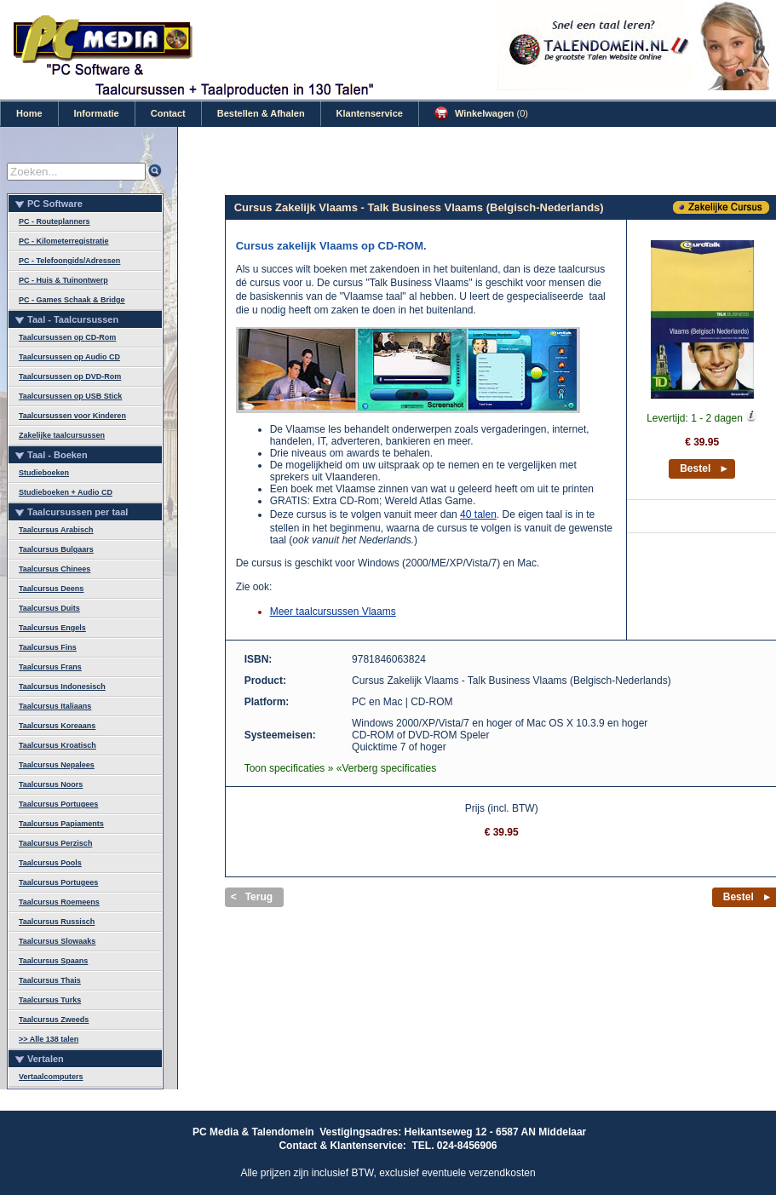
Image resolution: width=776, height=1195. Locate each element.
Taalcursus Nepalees (57, 765)
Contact (168, 113)
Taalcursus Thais (50, 980)
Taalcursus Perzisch (55, 843)
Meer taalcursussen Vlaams (333, 612)
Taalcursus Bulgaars (56, 549)
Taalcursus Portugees (58, 804)
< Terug (252, 897)
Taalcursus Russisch (57, 921)
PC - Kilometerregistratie (64, 241)
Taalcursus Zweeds (54, 1019)
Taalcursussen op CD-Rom (67, 337)
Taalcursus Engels (52, 627)
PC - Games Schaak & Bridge (72, 300)
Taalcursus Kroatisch (57, 745)
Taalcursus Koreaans (57, 725)
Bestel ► (704, 468)
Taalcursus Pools (50, 863)
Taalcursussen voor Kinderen (72, 415)
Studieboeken (44, 472)
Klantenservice (369, 113)
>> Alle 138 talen (48, 1039)
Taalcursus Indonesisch (62, 686)
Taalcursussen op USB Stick (70, 396)
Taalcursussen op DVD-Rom (70, 376)
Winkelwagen (481, 113)
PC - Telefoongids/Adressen (69, 260)
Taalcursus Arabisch (56, 530)
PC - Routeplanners (54, 221)
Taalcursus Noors (51, 784)
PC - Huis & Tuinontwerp (63, 280)
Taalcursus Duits (49, 608)
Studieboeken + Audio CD (65, 492)
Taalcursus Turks (50, 1000)
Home (29, 113)
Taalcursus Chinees (54, 569)
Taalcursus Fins (48, 647)
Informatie (96, 113)
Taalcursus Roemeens (59, 902)
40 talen (478, 514)
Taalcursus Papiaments (61, 823)
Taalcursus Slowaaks (57, 941)
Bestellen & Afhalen (261, 113)
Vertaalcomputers (51, 1076)
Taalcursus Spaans (53, 961)
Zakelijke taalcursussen (62, 435)
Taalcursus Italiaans (55, 706)
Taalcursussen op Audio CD (69, 357)
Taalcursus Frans (50, 667)
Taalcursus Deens (51, 588)
